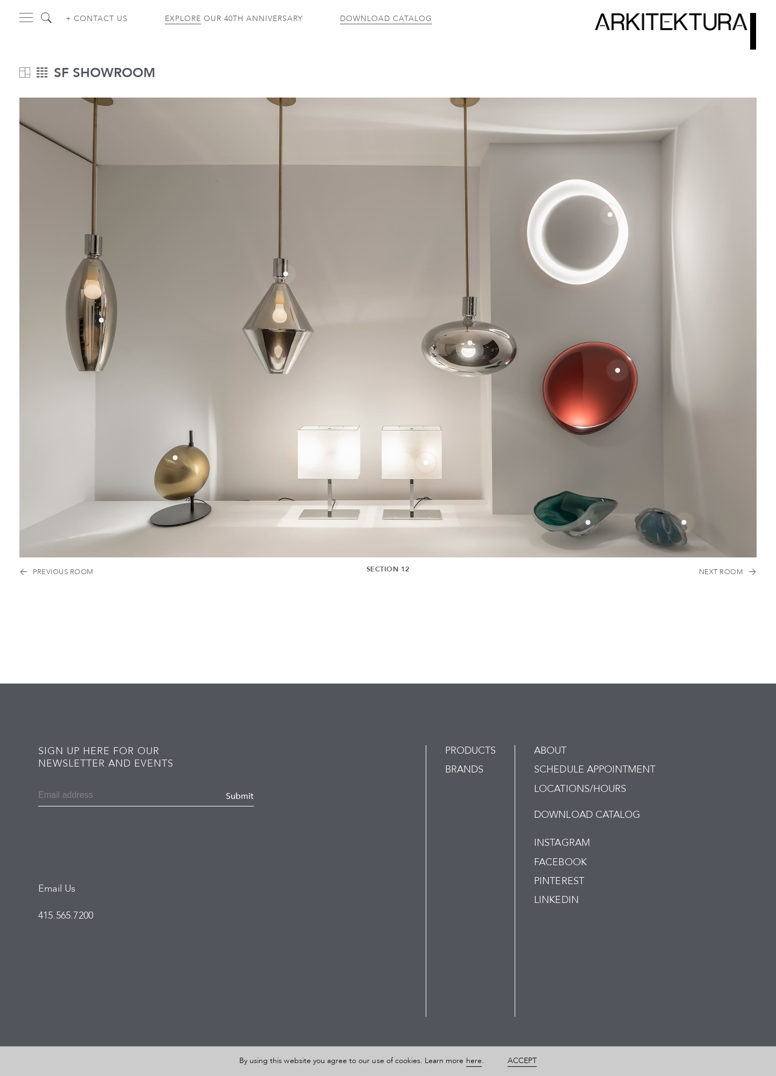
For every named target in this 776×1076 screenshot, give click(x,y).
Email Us (56, 888)
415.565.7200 (65, 915)
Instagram (562, 843)
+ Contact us (97, 18)
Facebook (560, 862)
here (474, 1061)
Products (470, 750)
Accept (522, 1061)
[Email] (90, 796)
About (550, 750)
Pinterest (559, 881)
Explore (183, 18)
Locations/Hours (580, 789)
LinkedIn (556, 900)
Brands (464, 769)
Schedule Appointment (594, 769)
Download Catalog (386, 18)
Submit (240, 796)
